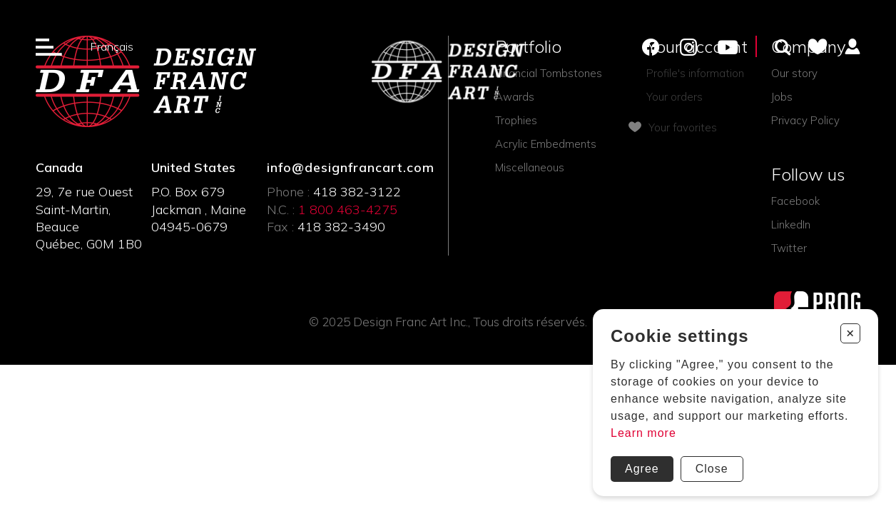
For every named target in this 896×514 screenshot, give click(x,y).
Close (712, 469)
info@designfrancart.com (349, 167)
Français (112, 46)
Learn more (643, 433)
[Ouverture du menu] (49, 46)
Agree (642, 469)
